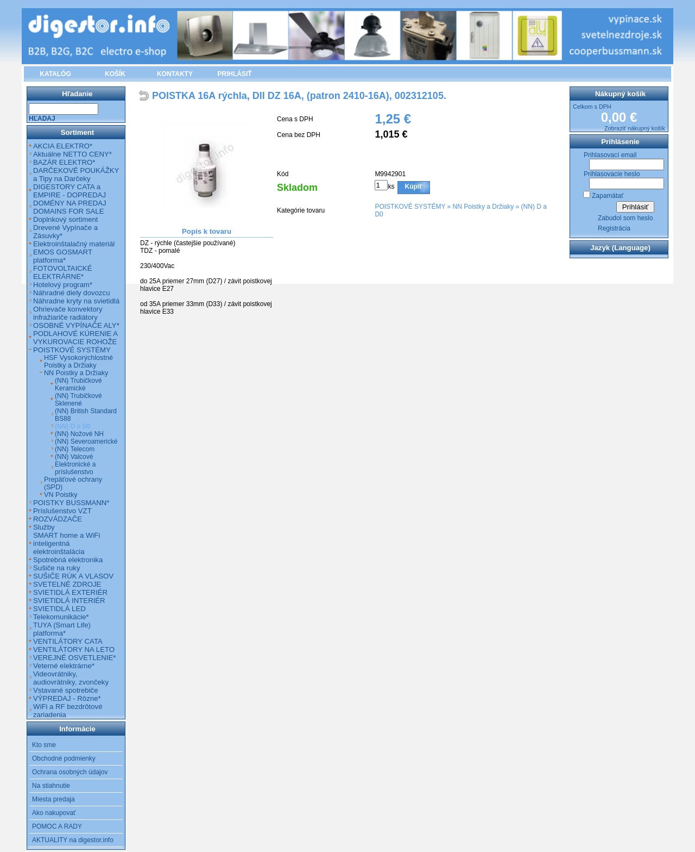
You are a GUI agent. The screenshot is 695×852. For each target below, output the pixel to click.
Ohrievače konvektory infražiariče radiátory (68, 313)
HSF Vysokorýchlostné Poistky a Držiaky (78, 361)
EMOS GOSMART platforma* (62, 256)
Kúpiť (413, 186)
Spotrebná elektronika (68, 560)
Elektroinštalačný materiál (74, 244)
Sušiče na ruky (56, 568)
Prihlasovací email (610, 155)
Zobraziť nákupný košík (634, 128)
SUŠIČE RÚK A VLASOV (73, 576)
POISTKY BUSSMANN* (71, 503)
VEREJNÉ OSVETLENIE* (74, 658)
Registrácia (614, 228)
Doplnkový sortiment (65, 219)
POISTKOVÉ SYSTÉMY (410, 206)
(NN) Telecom (74, 449)
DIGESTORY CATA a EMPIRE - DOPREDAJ (69, 191)
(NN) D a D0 (73, 426)
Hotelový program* (62, 285)
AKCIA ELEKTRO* (62, 146)
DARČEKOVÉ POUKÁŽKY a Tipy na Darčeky (76, 174)
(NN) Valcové (74, 457)
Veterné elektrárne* (63, 666)
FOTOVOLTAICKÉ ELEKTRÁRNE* (62, 272)
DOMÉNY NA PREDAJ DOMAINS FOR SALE (69, 207)
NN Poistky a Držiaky (483, 206)
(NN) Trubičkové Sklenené (78, 399)
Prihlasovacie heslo (612, 174)
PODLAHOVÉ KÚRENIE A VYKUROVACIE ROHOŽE (75, 337)
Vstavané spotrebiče (65, 690)
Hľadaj (42, 118)
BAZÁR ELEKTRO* (64, 162)
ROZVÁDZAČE (57, 519)
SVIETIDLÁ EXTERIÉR (70, 592)
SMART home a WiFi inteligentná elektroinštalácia (66, 543)
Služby (44, 527)
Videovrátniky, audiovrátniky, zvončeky (71, 678)
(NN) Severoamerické (86, 441)
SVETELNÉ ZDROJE (67, 584)
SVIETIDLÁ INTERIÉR (69, 600)
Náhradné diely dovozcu (71, 293)
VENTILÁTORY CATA (68, 641)
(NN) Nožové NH (79, 434)
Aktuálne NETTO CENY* (72, 154)
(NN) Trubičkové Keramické (78, 384)
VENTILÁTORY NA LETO (74, 649)
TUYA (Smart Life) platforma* (62, 629)
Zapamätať (608, 196)
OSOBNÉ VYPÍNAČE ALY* (76, 325)
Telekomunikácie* (61, 617)
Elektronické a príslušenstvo (75, 468)
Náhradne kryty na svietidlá (76, 301)
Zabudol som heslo (625, 218)
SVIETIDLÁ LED (59, 609)
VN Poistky (61, 495)
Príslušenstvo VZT (62, 511)
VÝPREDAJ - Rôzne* (67, 698)
